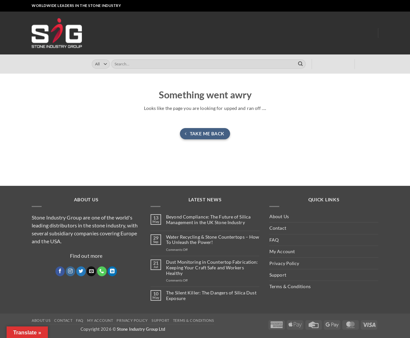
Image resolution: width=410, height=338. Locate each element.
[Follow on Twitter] (81, 271)
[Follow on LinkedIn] (369, 6)
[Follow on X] (352, 6)
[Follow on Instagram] (347, 6)
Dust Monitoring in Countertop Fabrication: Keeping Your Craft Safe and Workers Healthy (212, 267)
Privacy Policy (284, 263)
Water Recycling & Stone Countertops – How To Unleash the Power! (212, 239)
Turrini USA (237, 33)
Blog (367, 33)
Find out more (86, 256)
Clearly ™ (268, 33)
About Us (344, 33)
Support (277, 275)
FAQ (274, 240)
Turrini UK (206, 33)
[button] (323, 6)
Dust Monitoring (305, 33)
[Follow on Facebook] (341, 6)
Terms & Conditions (290, 286)
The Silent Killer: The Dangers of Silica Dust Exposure (211, 295)
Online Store (172, 33)
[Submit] (300, 64)
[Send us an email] (358, 6)
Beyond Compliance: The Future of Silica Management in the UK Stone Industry (208, 219)
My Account (282, 251)
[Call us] (364, 6)
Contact (277, 228)
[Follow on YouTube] (375, 6)
